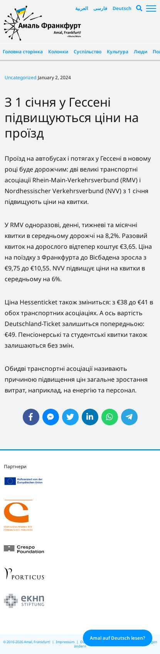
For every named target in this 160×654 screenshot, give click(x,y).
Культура (117, 51)
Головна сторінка (23, 51)
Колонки (58, 51)
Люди (140, 51)
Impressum (65, 641)
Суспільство (87, 51)
